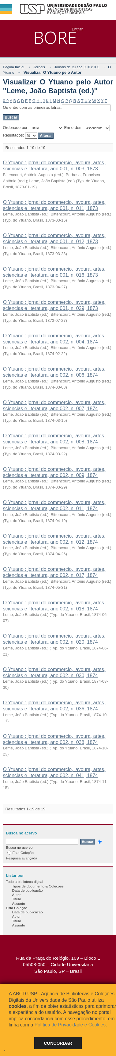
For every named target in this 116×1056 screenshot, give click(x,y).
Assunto (18, 903)
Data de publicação (27, 890)
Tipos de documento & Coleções (37, 886)
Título (16, 899)
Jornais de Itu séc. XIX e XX (76, 67)
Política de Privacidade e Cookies (70, 1024)
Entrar (77, 29)
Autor (16, 895)
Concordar (58, 1043)
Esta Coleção (20, 853)
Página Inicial (13, 67)
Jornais (39, 67)
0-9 (6, 100)
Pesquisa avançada (21, 858)
